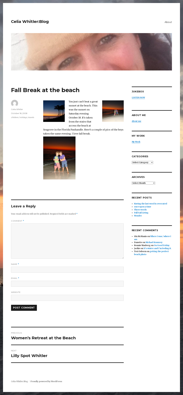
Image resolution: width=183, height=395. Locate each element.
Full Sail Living (141, 213)
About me (136, 121)
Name (15, 264)
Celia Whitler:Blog (30, 21)
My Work (136, 142)
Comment (17, 221)
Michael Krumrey (154, 242)
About (168, 22)
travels (31, 117)
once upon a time (142, 207)
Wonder (138, 216)
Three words (140, 210)
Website (16, 292)
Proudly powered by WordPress (46, 381)
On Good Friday (162, 245)
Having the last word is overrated (150, 204)
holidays (23, 117)
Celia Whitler (17, 109)
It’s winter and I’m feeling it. (158, 248)
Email (15, 278)
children (15, 117)
